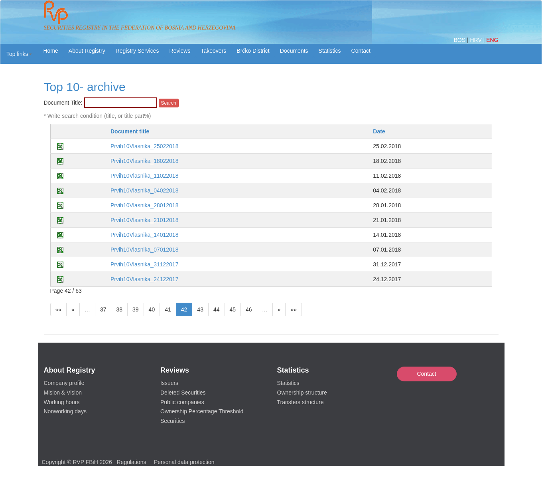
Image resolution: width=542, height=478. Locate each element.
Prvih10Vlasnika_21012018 (144, 220)
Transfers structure (300, 402)
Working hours (62, 402)
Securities (172, 421)
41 (168, 309)
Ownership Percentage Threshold (201, 411)
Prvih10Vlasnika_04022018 (144, 190)
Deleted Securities (183, 392)
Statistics (330, 51)
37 (103, 309)
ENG (492, 40)
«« (58, 309)
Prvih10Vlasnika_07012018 (144, 249)
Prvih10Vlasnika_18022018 (144, 161)
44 (216, 309)
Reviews (180, 51)
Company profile (64, 383)
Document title (129, 131)
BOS (460, 40)
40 (152, 309)
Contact (426, 374)
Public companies (182, 402)
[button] (19, 54)
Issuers (169, 383)
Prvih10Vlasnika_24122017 (144, 279)
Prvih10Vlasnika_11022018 (144, 176)
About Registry (87, 51)
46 (249, 309)
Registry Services (137, 51)
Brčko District (253, 51)
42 (184, 309)
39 (135, 309)
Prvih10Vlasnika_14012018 (144, 235)
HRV (476, 40)
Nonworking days (65, 411)
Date (379, 131)
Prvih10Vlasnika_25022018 (144, 146)
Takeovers (213, 51)
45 (233, 309)
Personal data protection (184, 462)
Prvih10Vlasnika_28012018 (144, 205)
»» (293, 309)
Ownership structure (302, 392)
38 (119, 309)
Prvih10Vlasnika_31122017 (144, 264)
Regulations (131, 462)
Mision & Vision (63, 392)
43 (200, 309)
